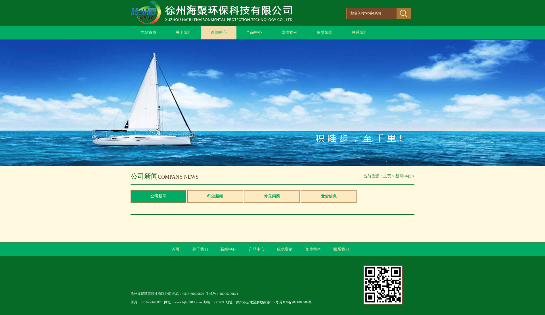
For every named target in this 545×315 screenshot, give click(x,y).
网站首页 (148, 32)
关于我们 (184, 32)
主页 (387, 176)
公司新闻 (158, 196)
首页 (176, 249)
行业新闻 (215, 196)
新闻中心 (219, 32)
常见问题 (272, 196)
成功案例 (289, 32)
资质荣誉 (324, 32)
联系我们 (360, 32)
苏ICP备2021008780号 (295, 302)
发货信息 (329, 196)
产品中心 (254, 32)
